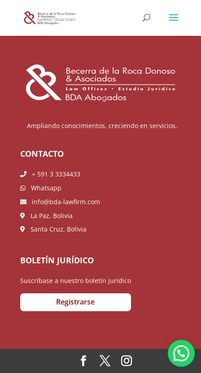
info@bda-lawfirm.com (60, 201)
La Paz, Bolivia (46, 215)
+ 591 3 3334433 (50, 174)
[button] (181, 353)
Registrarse (75, 302)
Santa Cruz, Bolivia (53, 229)
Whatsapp (40, 188)
